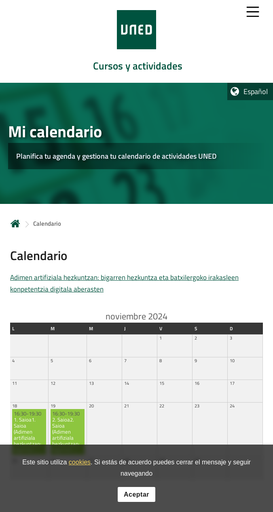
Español (255, 91)
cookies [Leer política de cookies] (80, 463)
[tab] (136, 41)
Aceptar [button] (136, 495)
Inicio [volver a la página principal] (15, 223)
